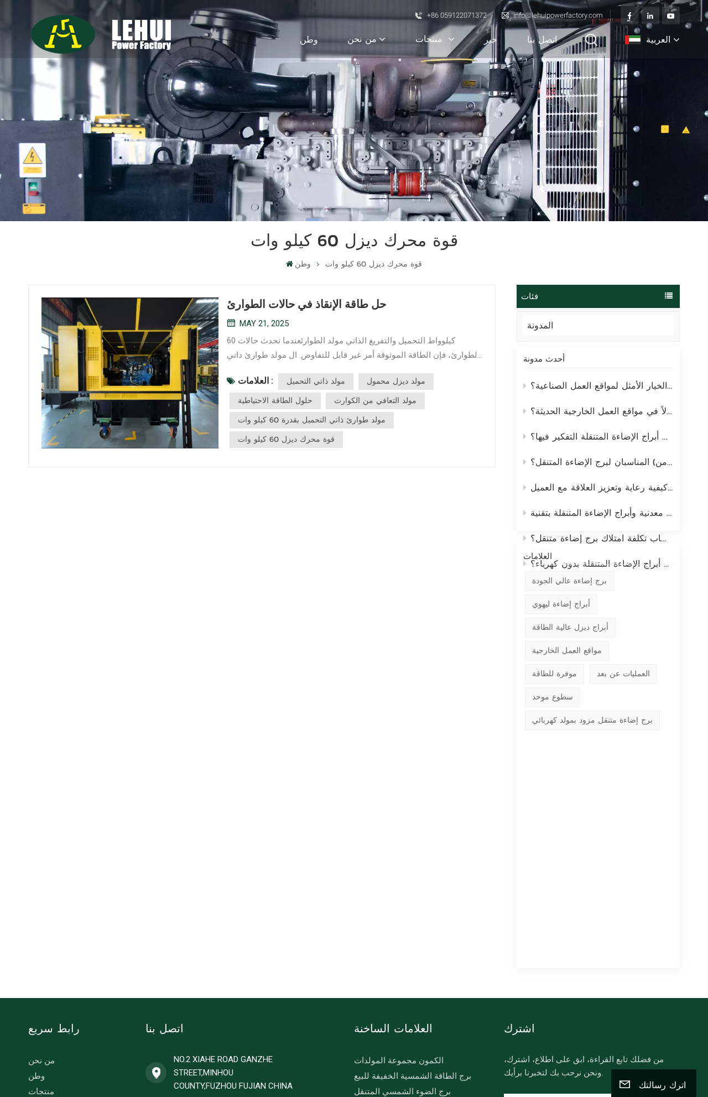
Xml (604, 1046)
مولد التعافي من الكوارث (375, 400)
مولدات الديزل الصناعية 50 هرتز (409, 983)
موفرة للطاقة (554, 733)
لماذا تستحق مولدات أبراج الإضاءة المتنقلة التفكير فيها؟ (598, 444)
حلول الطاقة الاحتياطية (275, 400)
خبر (490, 39)
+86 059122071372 (457, 15)
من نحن (362, 38)
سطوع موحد (552, 756)
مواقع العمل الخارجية (567, 709)
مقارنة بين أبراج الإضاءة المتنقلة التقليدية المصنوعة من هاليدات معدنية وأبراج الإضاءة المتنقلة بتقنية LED (598, 520)
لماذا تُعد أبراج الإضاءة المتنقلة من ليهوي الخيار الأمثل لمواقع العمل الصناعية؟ (598, 393)
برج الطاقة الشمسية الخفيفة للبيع (412, 905)
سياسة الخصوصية (536, 1059)
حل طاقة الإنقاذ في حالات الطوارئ (306, 304)
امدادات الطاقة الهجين (392, 967)
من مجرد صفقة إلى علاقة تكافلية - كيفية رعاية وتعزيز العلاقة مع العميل (598, 495)
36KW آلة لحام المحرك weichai (408, 998)
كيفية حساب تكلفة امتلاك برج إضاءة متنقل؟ (598, 545)
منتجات (430, 38)
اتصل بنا (542, 39)
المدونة (550, 325)
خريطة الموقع (529, 1046)
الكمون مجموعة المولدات (399, 890)
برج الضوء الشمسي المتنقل (402, 921)
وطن (309, 39)
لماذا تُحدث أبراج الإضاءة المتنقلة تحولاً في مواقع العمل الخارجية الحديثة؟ (598, 418)
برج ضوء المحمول (385, 952)
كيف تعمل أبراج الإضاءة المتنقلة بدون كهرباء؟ (598, 571)
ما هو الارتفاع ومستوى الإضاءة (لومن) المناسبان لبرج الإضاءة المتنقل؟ (598, 469)
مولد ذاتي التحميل (316, 381)
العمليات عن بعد (623, 733)
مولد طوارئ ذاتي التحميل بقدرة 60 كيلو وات (312, 420)
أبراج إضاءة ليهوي (561, 663)
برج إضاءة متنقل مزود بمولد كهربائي (592, 779)
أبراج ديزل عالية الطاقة (570, 686)
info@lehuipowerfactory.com (558, 15)
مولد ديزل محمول (396, 381)
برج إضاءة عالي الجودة (569, 640)
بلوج (35, 967)
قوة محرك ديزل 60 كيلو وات (286, 439)
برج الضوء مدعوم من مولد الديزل (412, 936)
